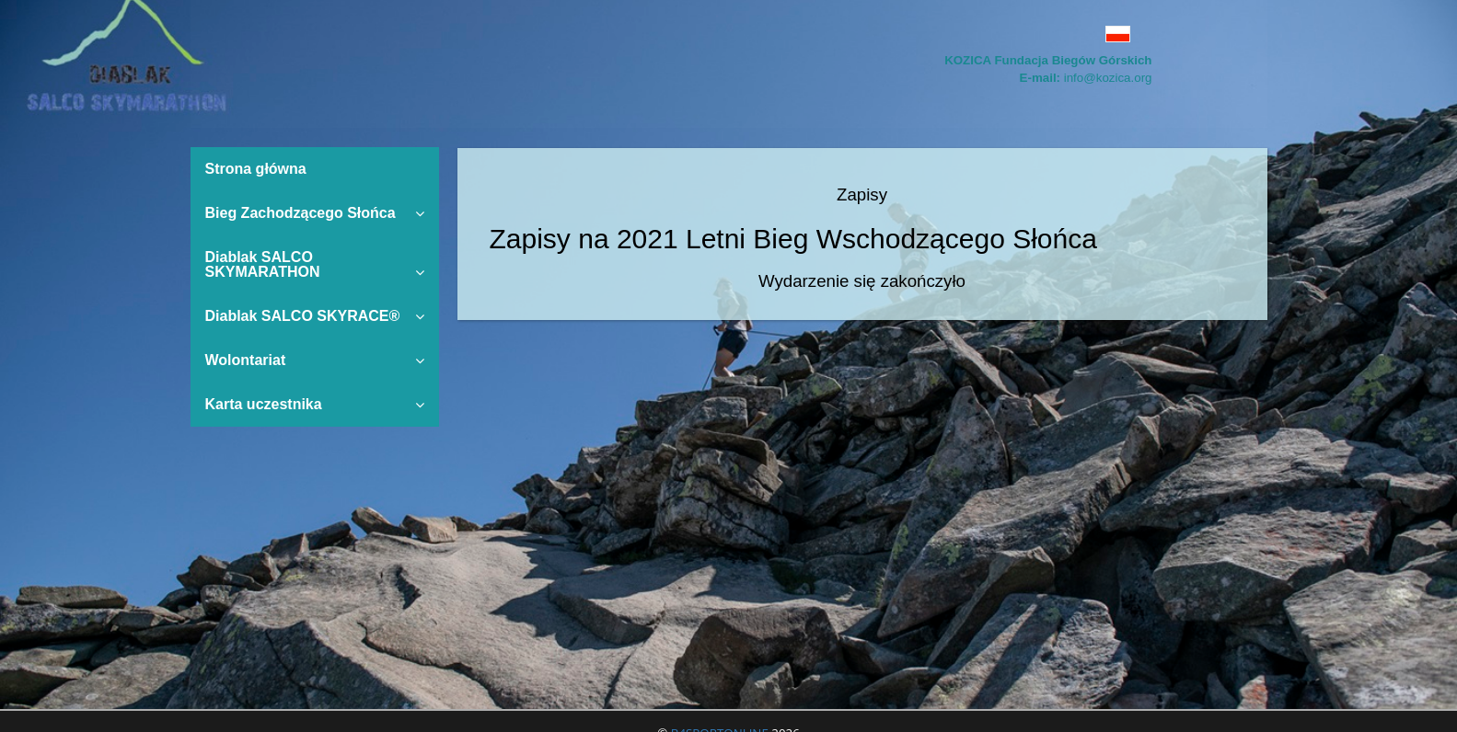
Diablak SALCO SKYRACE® (314, 316)
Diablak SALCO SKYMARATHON (314, 264)
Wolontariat (314, 360)
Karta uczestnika (314, 404)
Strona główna (255, 169)
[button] (1035, 33)
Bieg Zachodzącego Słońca (314, 213)
